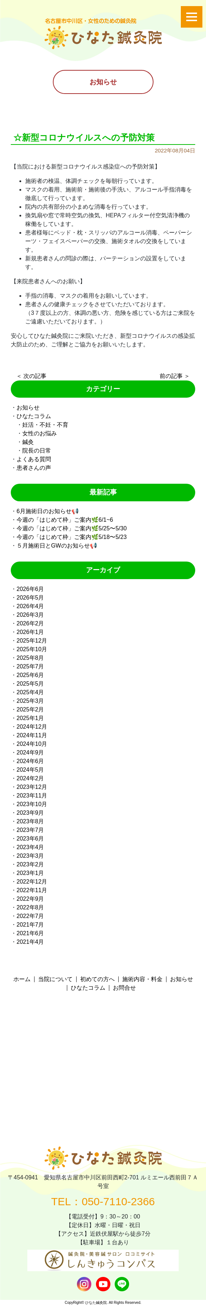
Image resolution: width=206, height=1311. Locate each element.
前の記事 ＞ (175, 376)
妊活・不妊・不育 (45, 425)
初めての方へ (97, 979)
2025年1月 (30, 718)
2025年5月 (30, 684)
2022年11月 (32, 890)
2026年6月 (30, 589)
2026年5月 (30, 598)
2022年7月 (30, 916)
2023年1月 (30, 873)
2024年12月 (32, 727)
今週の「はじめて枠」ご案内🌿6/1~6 (65, 520)
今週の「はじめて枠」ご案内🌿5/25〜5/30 (72, 528)
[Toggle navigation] (191, 17)
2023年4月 (30, 847)
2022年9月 (30, 899)
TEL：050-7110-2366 (103, 1201)
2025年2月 (30, 709)
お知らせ (28, 407)
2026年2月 (30, 623)
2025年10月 (32, 649)
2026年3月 (30, 615)
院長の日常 (36, 451)
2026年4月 (30, 606)
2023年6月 (30, 839)
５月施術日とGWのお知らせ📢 (57, 546)
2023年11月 (32, 795)
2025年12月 (32, 641)
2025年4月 (30, 692)
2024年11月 (32, 735)
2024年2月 (30, 778)
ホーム (22, 979)
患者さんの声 (34, 468)
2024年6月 (30, 761)
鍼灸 (28, 442)
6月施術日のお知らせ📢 (48, 511)
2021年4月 (30, 942)
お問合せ (124, 988)
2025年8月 (30, 658)
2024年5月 (30, 770)
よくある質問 (34, 459)
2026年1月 (30, 632)
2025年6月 (30, 675)
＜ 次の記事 (31, 376)
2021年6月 (30, 933)
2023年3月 (30, 856)
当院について (55, 979)
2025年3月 (30, 701)
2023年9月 (30, 813)
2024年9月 (30, 752)
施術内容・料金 (142, 979)
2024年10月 (32, 744)
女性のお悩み (39, 433)
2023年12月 (32, 787)
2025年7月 (30, 666)
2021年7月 (30, 925)
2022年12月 (32, 882)
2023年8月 (30, 821)
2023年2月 (30, 864)
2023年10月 (32, 804)
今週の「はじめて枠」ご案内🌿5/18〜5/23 (72, 537)
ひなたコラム (34, 416)
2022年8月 (30, 907)
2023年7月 (30, 830)
